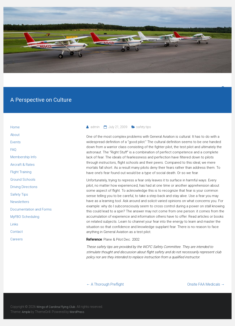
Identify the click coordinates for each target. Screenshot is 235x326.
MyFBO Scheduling (24, 217)
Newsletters (19, 202)
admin (95, 127)
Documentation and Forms (31, 209)
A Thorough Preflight (105, 284)
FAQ (13, 150)
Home (15, 127)
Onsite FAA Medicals (206, 284)
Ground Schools (22, 179)
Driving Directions (23, 187)
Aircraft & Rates (22, 165)
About (15, 135)
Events (15, 142)
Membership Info (23, 157)
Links (14, 224)
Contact (16, 232)
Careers (16, 239)
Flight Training (20, 172)
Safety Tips (19, 194)
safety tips (143, 127)
